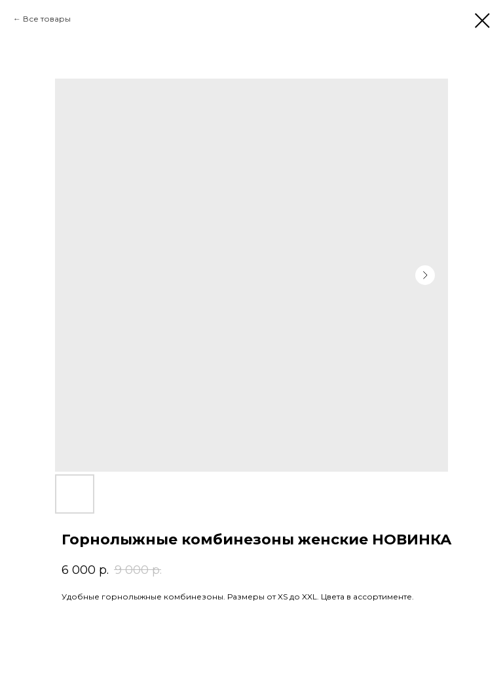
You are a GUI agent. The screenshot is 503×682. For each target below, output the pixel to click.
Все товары (47, 19)
